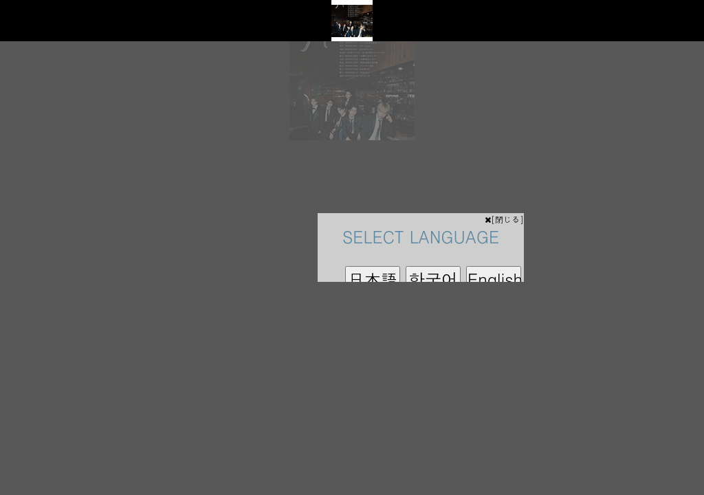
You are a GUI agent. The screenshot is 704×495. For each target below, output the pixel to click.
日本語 (372, 279)
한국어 (433, 279)
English (494, 279)
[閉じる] (504, 219)
